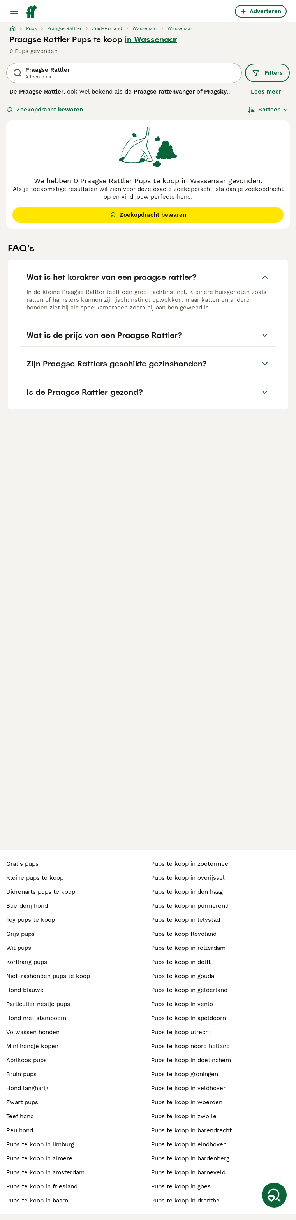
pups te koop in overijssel (188, 877)
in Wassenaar (151, 39)
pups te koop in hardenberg (190, 1158)
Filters (267, 73)
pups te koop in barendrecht (191, 1130)
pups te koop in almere (39, 1158)
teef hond (20, 1116)
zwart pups (22, 1102)
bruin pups (21, 1074)
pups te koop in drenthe (185, 1200)
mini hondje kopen (32, 1046)
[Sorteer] (268, 109)
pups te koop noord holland (190, 1046)
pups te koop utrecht (181, 1032)
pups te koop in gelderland (189, 990)
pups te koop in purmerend (190, 905)
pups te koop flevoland (184, 933)
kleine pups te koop (34, 877)
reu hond (19, 1130)
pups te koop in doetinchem (191, 1060)
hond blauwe (25, 990)
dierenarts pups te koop (40, 891)
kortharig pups (26, 961)
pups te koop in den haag (187, 891)
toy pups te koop (30, 919)
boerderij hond (27, 905)
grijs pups (20, 933)
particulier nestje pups (38, 1004)
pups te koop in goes (181, 1186)
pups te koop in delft (181, 961)
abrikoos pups (26, 1060)
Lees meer (266, 91)
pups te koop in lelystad (185, 919)
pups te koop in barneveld (188, 1172)
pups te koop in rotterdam (188, 947)
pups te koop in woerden (186, 1102)
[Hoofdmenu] (14, 11)
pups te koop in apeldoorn (188, 1018)
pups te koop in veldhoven (189, 1088)
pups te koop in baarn (37, 1200)
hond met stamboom (36, 1018)
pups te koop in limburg (40, 1144)
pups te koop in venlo (182, 1004)
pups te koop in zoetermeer (191, 863)
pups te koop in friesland (42, 1186)
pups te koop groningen (184, 1074)
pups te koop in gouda (182, 976)
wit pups (18, 947)
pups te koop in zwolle (184, 1116)
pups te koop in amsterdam (45, 1172)
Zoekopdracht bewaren (45, 109)
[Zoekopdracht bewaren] (274, 1195)
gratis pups (22, 863)
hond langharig (27, 1088)
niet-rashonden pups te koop (48, 976)
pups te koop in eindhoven (189, 1144)
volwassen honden (33, 1032)
